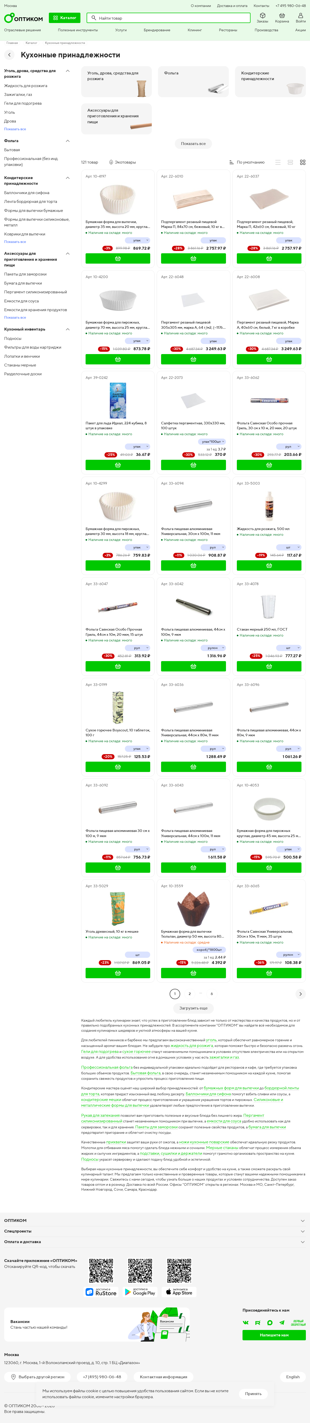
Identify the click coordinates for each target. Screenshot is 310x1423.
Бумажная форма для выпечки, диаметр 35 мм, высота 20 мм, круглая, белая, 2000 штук (118, 210)
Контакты (261, 6)
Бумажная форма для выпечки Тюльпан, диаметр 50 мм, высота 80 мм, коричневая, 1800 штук (191, 920)
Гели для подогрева (150, 1039)
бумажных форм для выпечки (247, 1082)
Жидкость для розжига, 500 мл (263, 514)
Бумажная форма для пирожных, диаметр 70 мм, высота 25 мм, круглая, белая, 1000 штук (118, 311)
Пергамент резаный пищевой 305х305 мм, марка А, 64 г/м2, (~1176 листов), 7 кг (192, 311)
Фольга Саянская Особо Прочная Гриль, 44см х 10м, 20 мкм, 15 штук (114, 617)
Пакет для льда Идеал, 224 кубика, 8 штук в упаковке (116, 411)
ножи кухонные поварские (215, 1136)
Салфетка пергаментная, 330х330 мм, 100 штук (193, 411)
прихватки (119, 1136)
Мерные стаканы (259, 1142)
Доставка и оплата (232, 6)
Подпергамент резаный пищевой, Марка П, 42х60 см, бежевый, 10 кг (266, 210)
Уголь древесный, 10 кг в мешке (112, 917)
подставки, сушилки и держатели (231, 1148)
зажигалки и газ (105, 1050)
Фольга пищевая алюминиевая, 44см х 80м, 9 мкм (269, 718)
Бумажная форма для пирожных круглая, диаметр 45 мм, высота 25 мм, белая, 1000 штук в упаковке (269, 819)
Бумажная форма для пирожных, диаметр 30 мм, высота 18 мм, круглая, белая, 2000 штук (117, 517)
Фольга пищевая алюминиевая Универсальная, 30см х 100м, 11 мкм (190, 517)
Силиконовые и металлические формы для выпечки (130, 1099)
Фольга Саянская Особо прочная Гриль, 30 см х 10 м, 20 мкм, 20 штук (267, 411)
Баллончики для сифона (231, 1087)
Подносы (161, 1153)
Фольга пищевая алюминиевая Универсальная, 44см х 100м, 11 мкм (190, 818)
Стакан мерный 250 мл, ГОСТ (262, 615)
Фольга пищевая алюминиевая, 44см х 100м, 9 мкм (193, 617)
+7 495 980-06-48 (291, 6)
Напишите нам (274, 1332)
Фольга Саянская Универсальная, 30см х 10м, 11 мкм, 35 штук (265, 919)
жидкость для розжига (223, 1033)
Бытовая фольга (170, 1066)
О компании (201, 6)
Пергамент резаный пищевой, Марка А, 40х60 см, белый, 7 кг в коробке (268, 310)
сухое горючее (187, 1039)
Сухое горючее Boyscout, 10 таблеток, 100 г (118, 718)
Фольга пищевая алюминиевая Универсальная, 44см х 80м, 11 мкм (189, 718)
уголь (227, 1027)
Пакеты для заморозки (171, 1120)
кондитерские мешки (117, 1093)
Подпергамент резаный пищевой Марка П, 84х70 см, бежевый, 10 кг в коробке (191, 210)
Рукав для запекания (100, 1109)
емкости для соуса (234, 1115)
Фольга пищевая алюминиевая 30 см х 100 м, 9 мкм (118, 818)
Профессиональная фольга (107, 1060)
